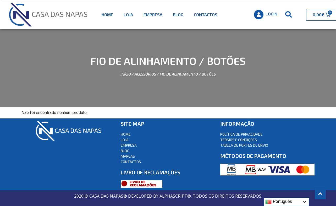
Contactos (205, 14)
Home (107, 14)
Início (125, 74)
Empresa (153, 14)
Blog (178, 14)
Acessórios (145, 74)
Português (278, 202)
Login (271, 13)
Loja (128, 14)
